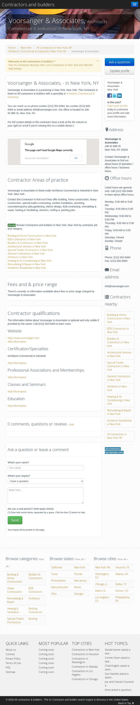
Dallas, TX (120, 584)
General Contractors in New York (26, 253)
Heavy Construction (14, 589)
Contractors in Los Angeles (82, 672)
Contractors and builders (28, 4)
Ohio (54, 593)
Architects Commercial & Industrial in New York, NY (37, 51)
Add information (17, 341)
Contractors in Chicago (85, 679)
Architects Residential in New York (27, 267)
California (56, 567)
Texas (54, 574)
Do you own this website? (37, 158)
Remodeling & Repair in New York (27, 264)
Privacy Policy (13, 658)
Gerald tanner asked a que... (117, 651)
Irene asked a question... (119, 689)
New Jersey (80, 580)
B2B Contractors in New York (24, 239)
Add (71, 424)
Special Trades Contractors (15, 620)
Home (11, 47)
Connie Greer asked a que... (117, 659)
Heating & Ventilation (13, 610)
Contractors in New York (85, 649)
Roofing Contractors (35, 610)
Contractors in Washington (80, 660)
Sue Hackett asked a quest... (116, 675)
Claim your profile (117, 105)
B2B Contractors (35, 589)
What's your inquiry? (19, 475)
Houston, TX (122, 567)
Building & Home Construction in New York (32, 235)
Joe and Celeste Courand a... (119, 683)
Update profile (120, 71)
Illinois (77, 587)
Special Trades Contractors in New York (30, 250)
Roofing (33, 618)
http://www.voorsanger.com (23, 338)
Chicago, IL (101, 584)
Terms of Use (13, 663)
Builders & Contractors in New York (28, 243)
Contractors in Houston (85, 654)
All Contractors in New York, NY (54, 47)
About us (11, 649)
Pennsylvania (58, 580)
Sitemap (10, 672)
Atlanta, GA (121, 574)
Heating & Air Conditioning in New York (30, 260)
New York (26, 47)
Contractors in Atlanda (85, 666)
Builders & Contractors (35, 576)
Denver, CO (121, 590)
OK (75, 158)
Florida (78, 574)
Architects (34, 598)
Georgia (78, 593)
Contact (10, 654)
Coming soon (46, 649)
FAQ (8, 667)
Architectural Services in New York (27, 246)
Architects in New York (20, 257)
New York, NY (102, 567)
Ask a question (119, 62)
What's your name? (18, 462)
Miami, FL (100, 590)
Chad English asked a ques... (117, 667)
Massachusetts (59, 587)
